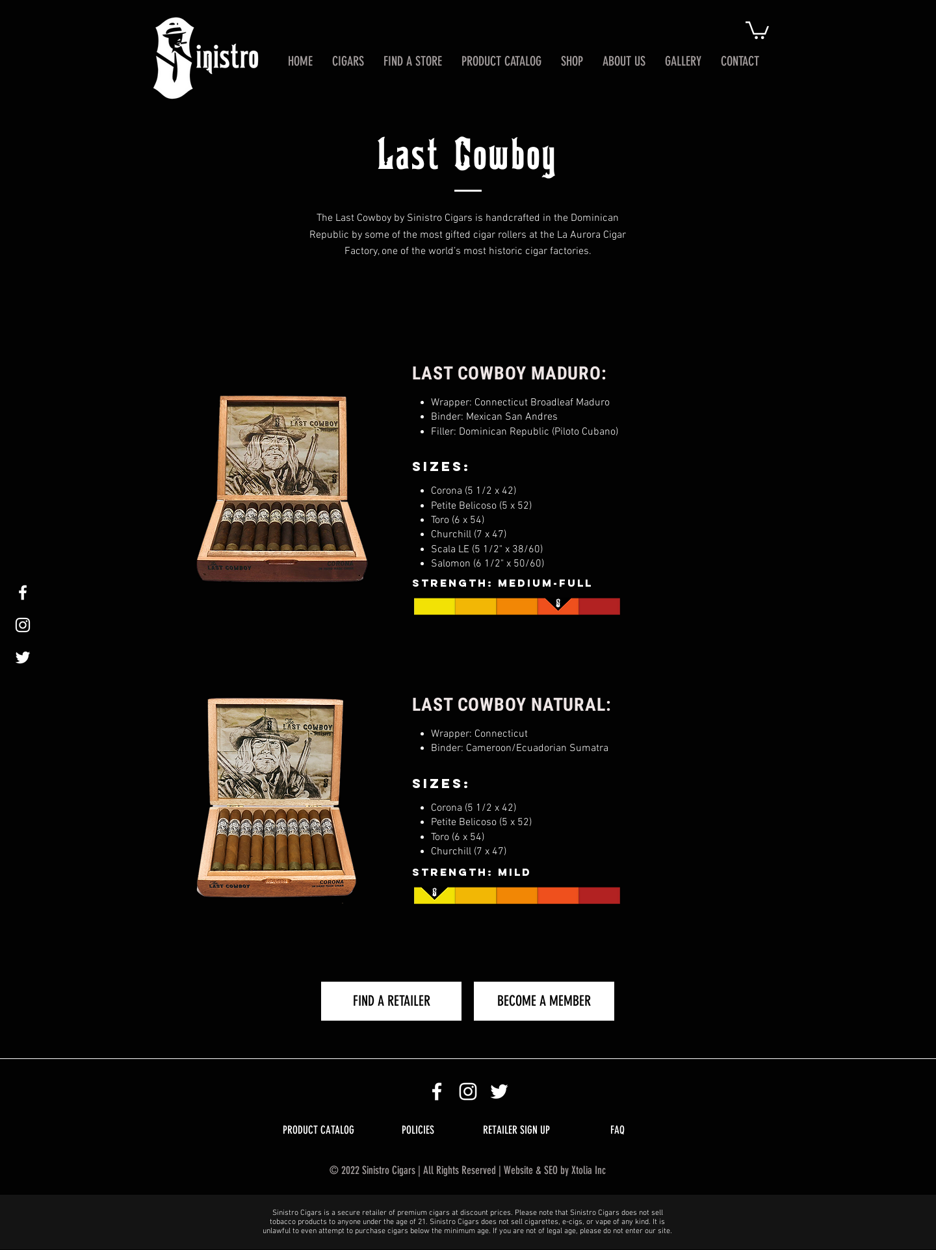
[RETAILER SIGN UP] (516, 1130)
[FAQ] (617, 1130)
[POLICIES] (417, 1130)
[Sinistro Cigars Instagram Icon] (468, 1091)
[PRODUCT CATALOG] (318, 1130)
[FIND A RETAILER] (391, 1001)
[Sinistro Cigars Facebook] (436, 1091)
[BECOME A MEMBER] (544, 1001)
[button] (757, 29)
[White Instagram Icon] (22, 625)
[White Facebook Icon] (22, 592)
